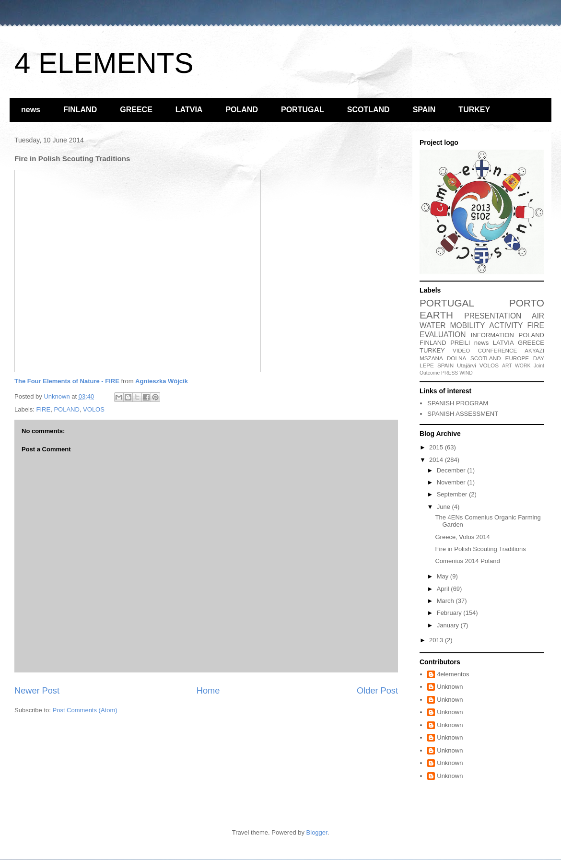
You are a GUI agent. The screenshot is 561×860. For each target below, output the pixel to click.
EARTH (436, 314)
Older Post (377, 690)
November (452, 482)
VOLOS (94, 409)
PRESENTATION (492, 316)
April (444, 588)
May (443, 576)
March (446, 600)
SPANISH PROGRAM (457, 403)
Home (208, 690)
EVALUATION (443, 334)
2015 (437, 447)
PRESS (449, 373)
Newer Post (36, 690)
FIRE (43, 409)
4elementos (453, 674)
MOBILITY (467, 325)
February (450, 612)
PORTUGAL (302, 110)
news (30, 110)
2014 (437, 459)
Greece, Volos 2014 (462, 537)
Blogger (316, 832)
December (452, 470)
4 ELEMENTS (103, 63)
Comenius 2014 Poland (467, 561)
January (449, 625)
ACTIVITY (506, 325)
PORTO (526, 302)
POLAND (241, 110)
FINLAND (80, 110)
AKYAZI (534, 350)
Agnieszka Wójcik (161, 381)
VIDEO (461, 350)
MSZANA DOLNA (443, 358)
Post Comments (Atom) (85, 710)
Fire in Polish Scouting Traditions (480, 549)
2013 (437, 640)
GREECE (136, 110)
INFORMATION (492, 335)
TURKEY (474, 110)
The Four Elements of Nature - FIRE (66, 381)
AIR (538, 316)
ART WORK (516, 365)
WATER (433, 325)
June (444, 506)
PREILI (460, 342)
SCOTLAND (368, 110)
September (453, 494)
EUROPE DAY (524, 358)
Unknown (450, 686)
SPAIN (424, 110)
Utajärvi (466, 365)
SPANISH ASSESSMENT (462, 413)
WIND (466, 373)
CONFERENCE (497, 350)
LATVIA (189, 110)
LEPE (427, 365)
